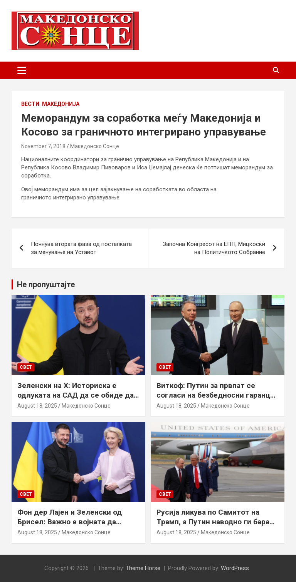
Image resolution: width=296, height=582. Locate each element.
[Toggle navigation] (22, 70)
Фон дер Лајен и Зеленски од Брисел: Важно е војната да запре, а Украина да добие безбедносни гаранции (69, 526)
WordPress (235, 568)
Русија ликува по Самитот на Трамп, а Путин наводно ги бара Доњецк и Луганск (212, 521)
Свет (26, 367)
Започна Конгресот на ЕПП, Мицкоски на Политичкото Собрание (214, 248)
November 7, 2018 (43, 146)
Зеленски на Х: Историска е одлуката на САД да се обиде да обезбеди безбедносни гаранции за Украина (76, 399)
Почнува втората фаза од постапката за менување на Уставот (81, 248)
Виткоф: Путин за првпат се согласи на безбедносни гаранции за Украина (217, 395)
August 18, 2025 (37, 406)
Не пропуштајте (46, 284)
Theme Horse (143, 568)
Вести (30, 104)
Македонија (60, 104)
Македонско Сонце (94, 146)
